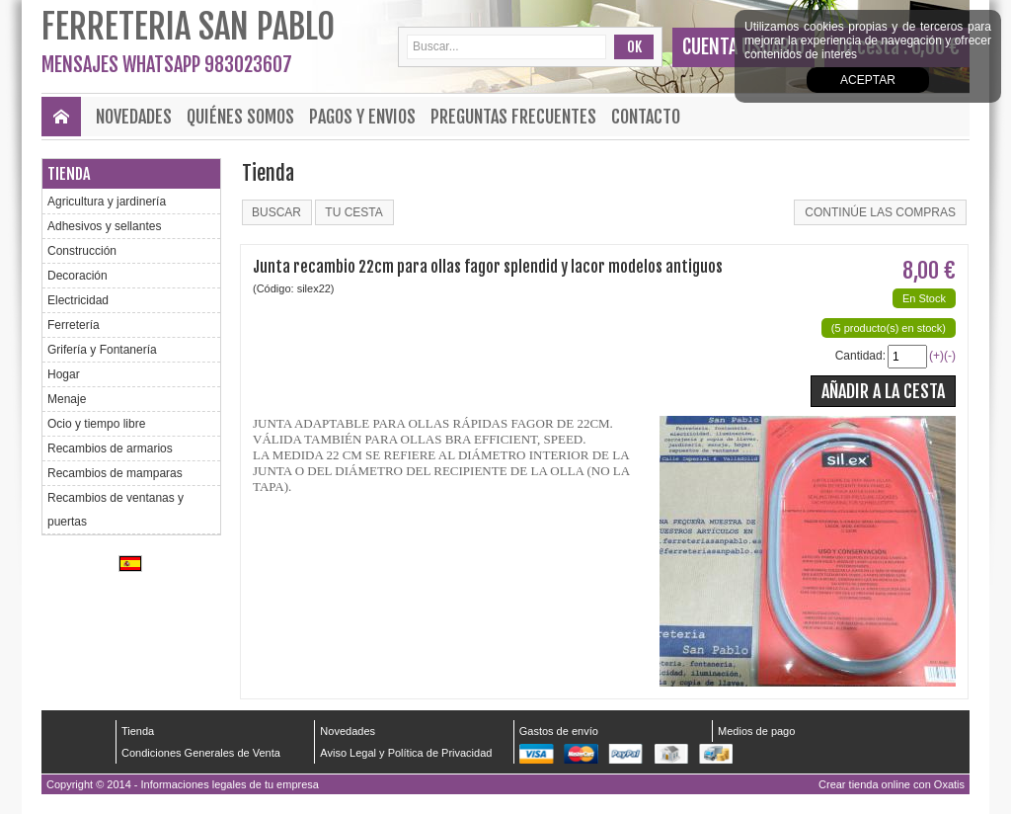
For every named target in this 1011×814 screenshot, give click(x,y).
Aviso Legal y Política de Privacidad (406, 753)
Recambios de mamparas (115, 473)
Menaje (66, 399)
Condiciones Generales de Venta (200, 753)
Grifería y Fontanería (102, 350)
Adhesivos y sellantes (104, 226)
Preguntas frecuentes (513, 116)
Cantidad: (860, 356)
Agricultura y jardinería (106, 201)
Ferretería (73, 325)
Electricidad (78, 300)
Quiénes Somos (240, 116)
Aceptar (867, 80)
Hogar (63, 374)
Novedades (134, 116)
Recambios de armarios (110, 448)
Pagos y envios (362, 116)
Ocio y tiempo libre (96, 424)
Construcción (82, 251)
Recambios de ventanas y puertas (115, 510)
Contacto (645, 116)
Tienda (68, 174)
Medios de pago (756, 731)
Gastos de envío (558, 731)
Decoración (77, 276)
